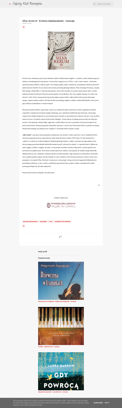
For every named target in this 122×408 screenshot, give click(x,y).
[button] (23, 27)
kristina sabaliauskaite (30, 221)
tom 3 (51, 221)
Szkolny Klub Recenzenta (27, 4)
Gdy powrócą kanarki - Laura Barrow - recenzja (53, 392)
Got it (107, 403)
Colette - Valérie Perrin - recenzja (48, 346)
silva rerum (43, 221)
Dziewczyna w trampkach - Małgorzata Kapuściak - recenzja (57, 301)
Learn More (98, 403)
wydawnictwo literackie (62, 221)
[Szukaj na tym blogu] (103, 4)
